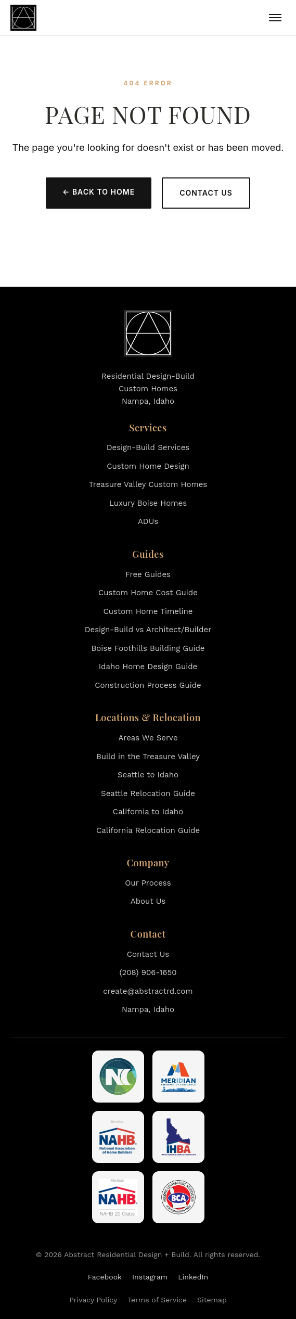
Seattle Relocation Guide (148, 793)
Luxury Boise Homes (148, 503)
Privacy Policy (93, 1300)
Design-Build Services (148, 447)
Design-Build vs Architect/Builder (148, 629)
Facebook (105, 1277)
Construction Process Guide (148, 685)
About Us (148, 901)
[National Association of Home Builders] (118, 1137)
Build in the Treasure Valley (148, 756)
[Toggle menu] (275, 17)
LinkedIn (193, 1277)
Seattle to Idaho (148, 774)
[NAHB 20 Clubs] (118, 1197)
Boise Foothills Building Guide (148, 648)
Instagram (150, 1277)
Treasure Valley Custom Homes (148, 484)
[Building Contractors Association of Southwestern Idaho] (178, 1197)
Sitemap (212, 1300)
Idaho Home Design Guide (148, 666)
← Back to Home (98, 191)
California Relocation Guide (148, 830)
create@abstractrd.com (147, 991)
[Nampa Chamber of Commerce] (118, 1077)
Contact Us (206, 192)
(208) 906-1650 (147, 972)
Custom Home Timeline (148, 611)
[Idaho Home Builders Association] (178, 1137)
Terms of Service (157, 1300)
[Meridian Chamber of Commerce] (178, 1077)
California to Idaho (148, 811)
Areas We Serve (147, 737)
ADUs (148, 521)
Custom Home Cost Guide (148, 592)
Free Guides (148, 574)
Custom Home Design (148, 466)
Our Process (148, 883)
